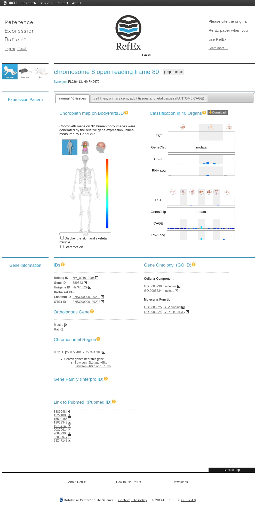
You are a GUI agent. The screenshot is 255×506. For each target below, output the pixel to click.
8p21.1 (58, 352)
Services (46, 3)
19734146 (60, 426)
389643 (78, 283)
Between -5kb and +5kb (91, 362)
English (10, 49)
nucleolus (170, 286)
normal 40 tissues (72, 98)
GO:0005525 (153, 307)
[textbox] (122, 54)
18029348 (60, 422)
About (76, 3)
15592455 (60, 419)
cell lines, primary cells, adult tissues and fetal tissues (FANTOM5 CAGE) (149, 98)
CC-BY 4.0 (188, 500)
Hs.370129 (80, 287)
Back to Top (232, 470)
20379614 (60, 430)
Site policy (139, 500)
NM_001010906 (83, 278)
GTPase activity (174, 312)
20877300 (60, 433)
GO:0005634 (153, 291)
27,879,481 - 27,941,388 (83, 352)
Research (28, 3)
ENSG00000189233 (86, 297)
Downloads (180, 482)
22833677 (60, 437)
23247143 (60, 440)
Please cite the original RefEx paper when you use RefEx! (228, 30)
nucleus (168, 291)
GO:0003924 (153, 312)
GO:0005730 (153, 286)
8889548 (60, 411)
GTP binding (172, 307)
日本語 (22, 49)
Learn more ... (218, 48)
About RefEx (76, 482)
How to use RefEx (128, 482)
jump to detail (173, 72)
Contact (62, 3)
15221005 (60, 415)
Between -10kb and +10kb (93, 366)
